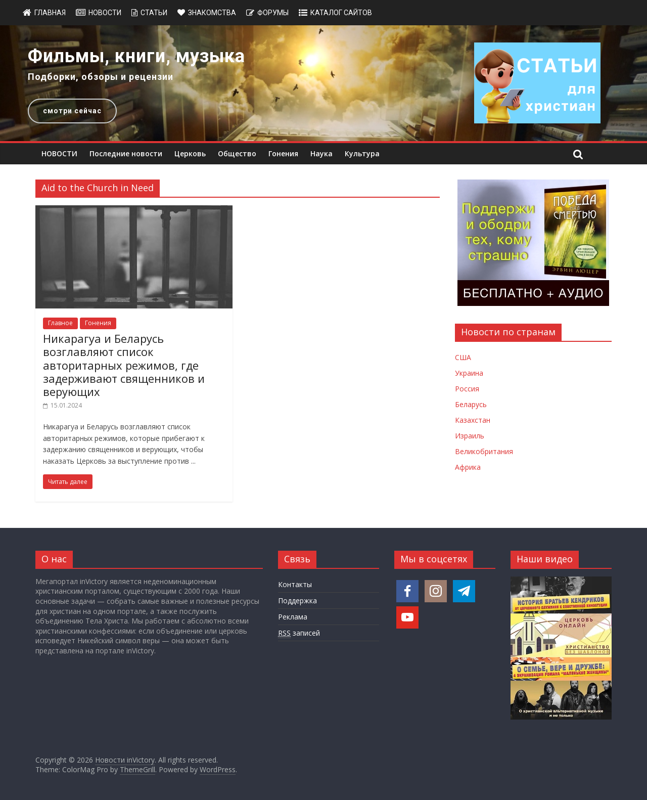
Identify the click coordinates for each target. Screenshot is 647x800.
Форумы (273, 13)
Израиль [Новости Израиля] (469, 435)
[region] (323, 83)
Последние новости (125, 153)
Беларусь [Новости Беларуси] (471, 404)
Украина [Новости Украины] (469, 373)
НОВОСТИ (59, 153)
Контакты (295, 584)
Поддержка (297, 600)
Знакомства (212, 13)
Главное (60, 323)
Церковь (190, 153)
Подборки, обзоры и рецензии (100, 76)
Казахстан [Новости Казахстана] (472, 420)
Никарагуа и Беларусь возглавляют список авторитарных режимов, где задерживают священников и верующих (124, 365)
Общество (237, 153)
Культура (362, 153)
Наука (321, 153)
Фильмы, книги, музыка (136, 56)
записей (299, 633)
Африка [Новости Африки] (468, 467)
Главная (50, 13)
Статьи (154, 13)
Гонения (283, 153)
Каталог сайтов (341, 13)
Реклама (292, 616)
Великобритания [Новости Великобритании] (484, 451)
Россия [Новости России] (467, 388)
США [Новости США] (463, 357)
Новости (104, 13)
